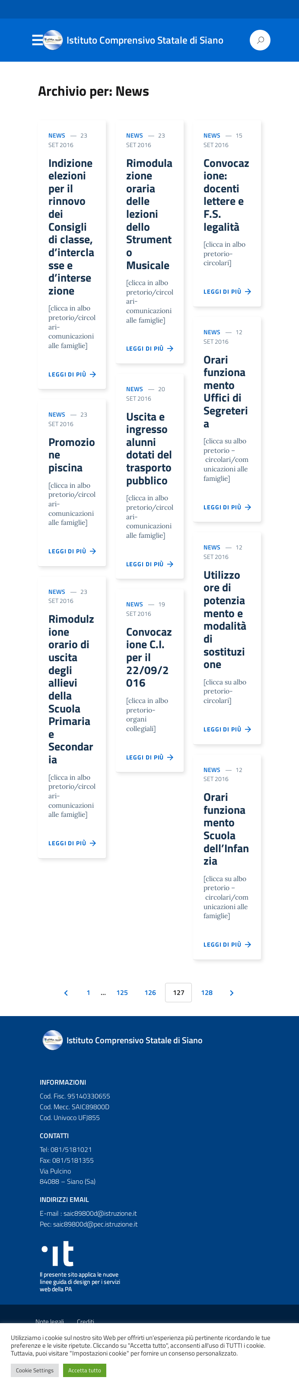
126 (150, 1019)
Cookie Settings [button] (35, 1370)
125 (122, 1019)
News (56, 135)
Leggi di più (72, 385)
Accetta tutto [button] (84, 1370)
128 (207, 1019)
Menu (37, 40)
